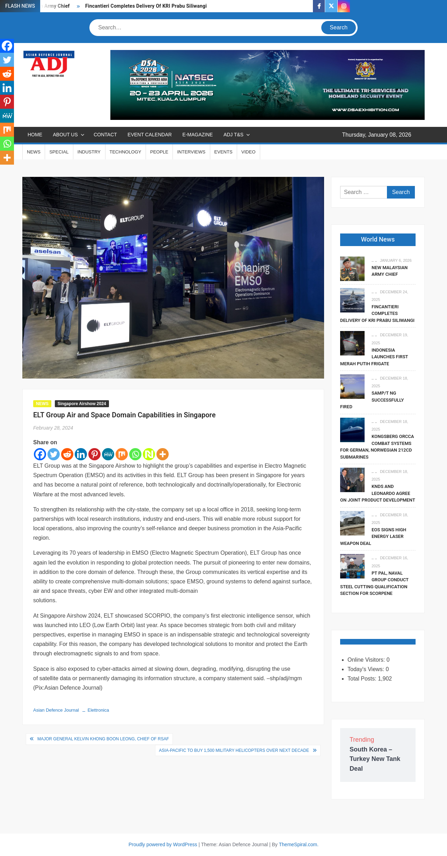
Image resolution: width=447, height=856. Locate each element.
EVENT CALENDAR (149, 134)
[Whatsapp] (135, 454)
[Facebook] (40, 454)
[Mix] (122, 454)
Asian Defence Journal (56, 710)
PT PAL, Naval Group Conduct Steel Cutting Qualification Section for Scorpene (374, 583)
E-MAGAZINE (197, 134)
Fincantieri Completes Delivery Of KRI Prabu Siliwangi (146, 6)
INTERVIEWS (191, 151)
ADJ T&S (233, 134)
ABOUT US (65, 134)
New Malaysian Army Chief (390, 271)
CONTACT (105, 134)
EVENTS (223, 151)
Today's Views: (366, 669)
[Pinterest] (94, 454)
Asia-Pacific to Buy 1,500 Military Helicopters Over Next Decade (234, 750)
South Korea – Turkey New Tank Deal (375, 759)
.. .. (374, 260)
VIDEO (248, 151)
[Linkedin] (81, 454)
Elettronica (98, 710)
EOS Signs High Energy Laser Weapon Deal (373, 536)
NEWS (34, 151)
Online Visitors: (367, 660)
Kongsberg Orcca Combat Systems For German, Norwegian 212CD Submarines (377, 446)
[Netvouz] (149, 454)
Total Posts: (362, 679)
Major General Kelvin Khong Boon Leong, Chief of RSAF (103, 738)
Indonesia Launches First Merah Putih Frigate (374, 357)
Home (35, 134)
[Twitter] (53, 454)
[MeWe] (108, 454)
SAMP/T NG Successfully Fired (372, 400)
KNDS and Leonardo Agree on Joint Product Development (377, 493)
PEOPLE (159, 151)
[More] (162, 454)
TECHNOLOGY (125, 151)
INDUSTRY (89, 151)
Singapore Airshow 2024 (82, 403)
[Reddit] (67, 454)
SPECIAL (58, 151)
